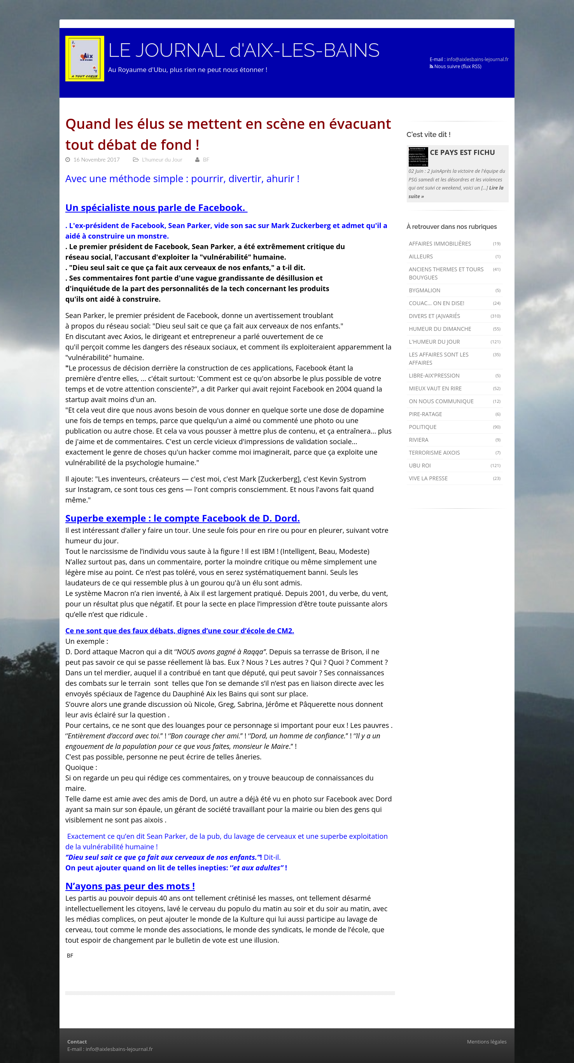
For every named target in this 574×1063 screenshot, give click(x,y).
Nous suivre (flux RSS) (455, 66)
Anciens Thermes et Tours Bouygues (455, 273)
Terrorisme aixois (455, 452)
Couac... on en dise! (455, 303)
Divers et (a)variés (455, 316)
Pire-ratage (455, 414)
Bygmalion (455, 290)
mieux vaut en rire (455, 388)
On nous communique (455, 401)
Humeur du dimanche (455, 328)
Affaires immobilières (455, 243)
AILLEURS (455, 256)
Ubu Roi (455, 465)
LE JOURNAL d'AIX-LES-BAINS (244, 50)
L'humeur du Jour (455, 341)
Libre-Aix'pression (455, 375)
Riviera (455, 439)
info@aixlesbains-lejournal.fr (478, 59)
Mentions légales (487, 1041)
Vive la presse (455, 478)
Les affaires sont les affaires (455, 358)
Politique (455, 426)
